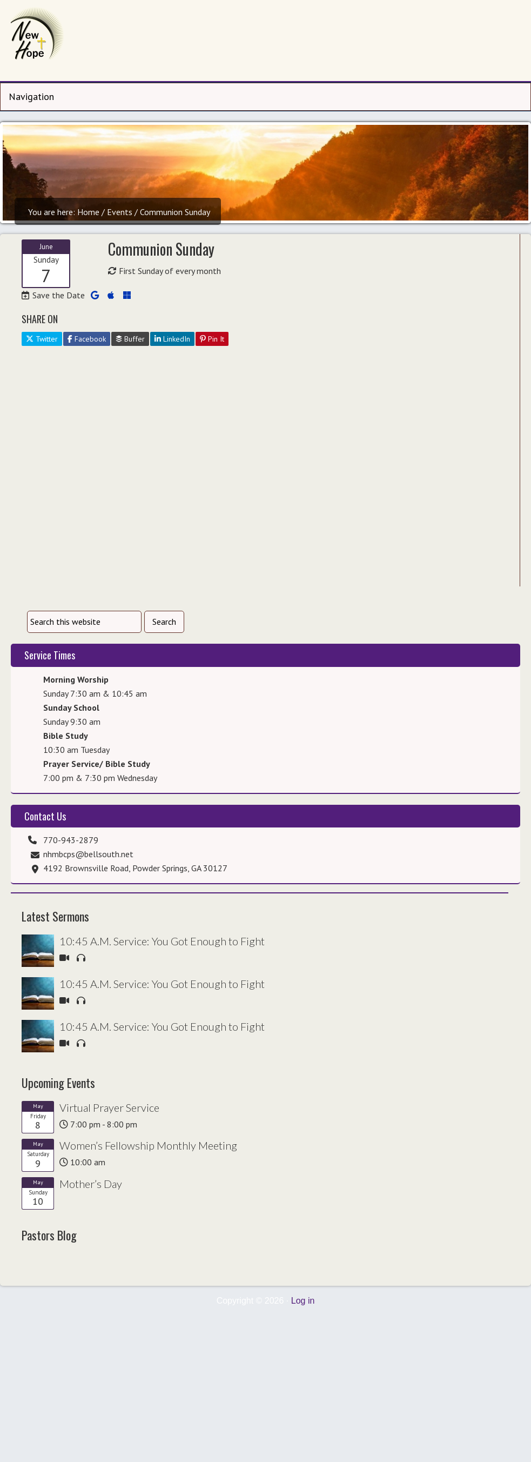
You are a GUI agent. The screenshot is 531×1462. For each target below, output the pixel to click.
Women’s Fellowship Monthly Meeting (148, 1145)
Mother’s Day (90, 1183)
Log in (303, 1300)
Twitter (42, 339)
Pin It (212, 339)
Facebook (87, 339)
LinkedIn (172, 339)
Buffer (130, 339)
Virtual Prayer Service (109, 1107)
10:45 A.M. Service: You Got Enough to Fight (162, 940)
